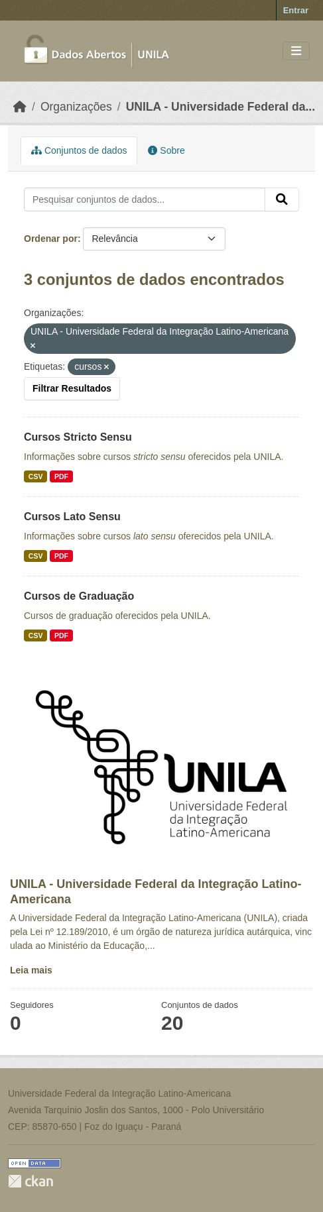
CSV (36, 476)
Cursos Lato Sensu (72, 516)
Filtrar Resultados (71, 388)
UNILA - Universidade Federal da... (220, 106)
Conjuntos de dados (79, 150)
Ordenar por (51, 238)
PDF (61, 476)
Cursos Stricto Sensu (78, 437)
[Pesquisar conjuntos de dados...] (144, 199)
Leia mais (31, 970)
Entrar (295, 10)
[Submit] (282, 199)
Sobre (166, 150)
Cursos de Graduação (79, 596)
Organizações (76, 106)
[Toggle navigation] (296, 51)
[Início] (20, 106)
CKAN (30, 1181)
